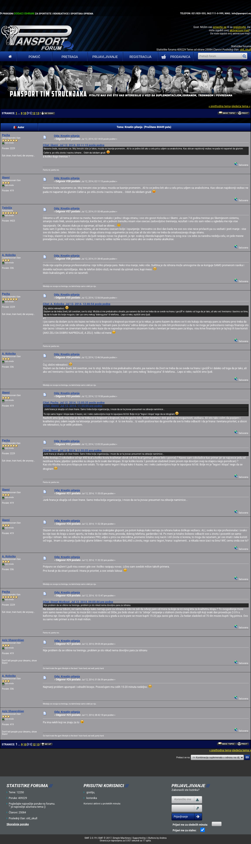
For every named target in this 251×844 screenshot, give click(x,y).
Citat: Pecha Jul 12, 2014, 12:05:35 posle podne (74, 402)
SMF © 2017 (105, 838)
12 (33, 113)
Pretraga (70, 57)
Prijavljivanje (105, 57)
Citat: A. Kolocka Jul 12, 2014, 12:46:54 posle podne (76, 304)
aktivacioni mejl (239, 30)
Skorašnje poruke (18, 824)
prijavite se (219, 27)
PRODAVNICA (175, 57)
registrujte (239, 27)
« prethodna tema (220, 106)
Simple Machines (122, 838)
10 (24, 113)
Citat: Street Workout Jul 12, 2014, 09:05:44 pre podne (78, 601)
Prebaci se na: (183, 757)
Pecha (6, 135)
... (19, 113)
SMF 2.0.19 (90, 838)
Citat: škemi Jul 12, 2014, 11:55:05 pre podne (72, 405)
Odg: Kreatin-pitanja (66, 135)
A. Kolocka (9, 255)
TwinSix (7, 207)
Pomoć (34, 57)
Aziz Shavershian (13, 640)
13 (37, 113)
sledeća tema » (240, 106)
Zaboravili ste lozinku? (185, 790)
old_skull (245, 49)
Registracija (140, 57)
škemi (6, 177)
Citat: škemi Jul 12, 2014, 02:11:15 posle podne (73, 145)
